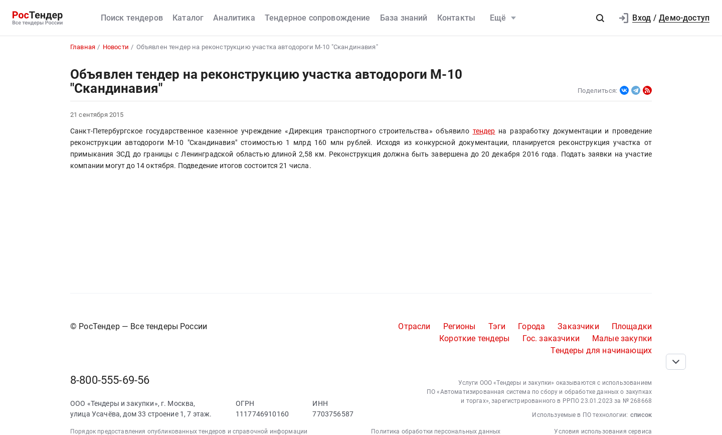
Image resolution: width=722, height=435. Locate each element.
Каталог (188, 18)
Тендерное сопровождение (318, 18)
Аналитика (234, 18)
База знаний (404, 18)
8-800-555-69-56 (109, 380)
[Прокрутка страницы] (676, 362)
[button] (600, 18)
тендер (484, 131)
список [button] (641, 414)
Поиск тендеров (132, 18)
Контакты (456, 18)
